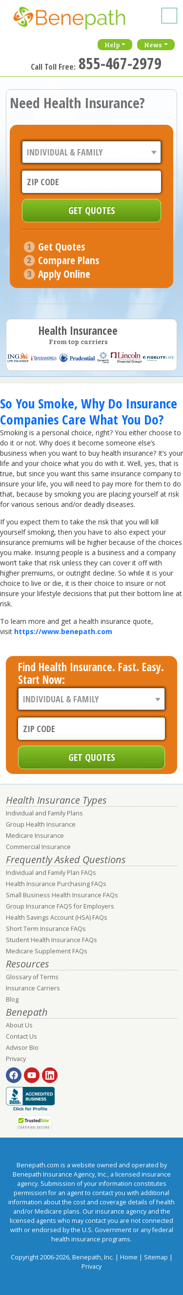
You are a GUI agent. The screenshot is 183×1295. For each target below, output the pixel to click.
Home (129, 1257)
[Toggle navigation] (169, 15)
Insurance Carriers (33, 988)
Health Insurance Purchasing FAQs (56, 884)
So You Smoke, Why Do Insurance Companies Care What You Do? (88, 411)
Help (112, 44)
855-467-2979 (120, 63)
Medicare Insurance (35, 835)
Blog (12, 999)
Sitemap (156, 1257)
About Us (19, 1025)
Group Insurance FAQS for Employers (60, 906)
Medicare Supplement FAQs (46, 951)
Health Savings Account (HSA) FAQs (56, 917)
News (153, 44)
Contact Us (21, 1036)
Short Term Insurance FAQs (46, 929)
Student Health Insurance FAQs (51, 940)
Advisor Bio (22, 1048)
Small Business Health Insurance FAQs (62, 895)
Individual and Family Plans (44, 813)
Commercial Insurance (38, 847)
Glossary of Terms (32, 977)
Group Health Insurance (41, 824)
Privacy (16, 1059)
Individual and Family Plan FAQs (51, 873)
